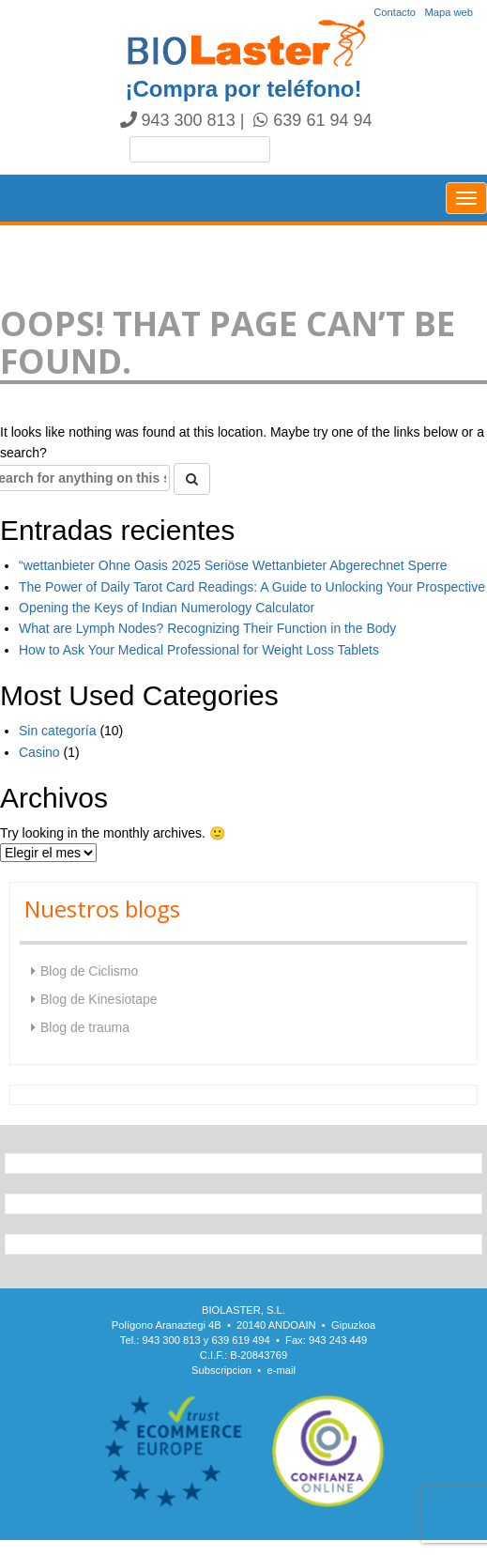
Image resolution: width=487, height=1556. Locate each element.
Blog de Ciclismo (89, 970)
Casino (39, 752)
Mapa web (448, 12)
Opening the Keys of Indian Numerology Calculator (166, 607)
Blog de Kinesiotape (99, 999)
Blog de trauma (84, 1027)
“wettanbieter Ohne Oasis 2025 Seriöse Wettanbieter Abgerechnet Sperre (233, 565)
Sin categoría (58, 730)
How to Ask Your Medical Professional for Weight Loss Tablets (199, 649)
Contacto (394, 12)
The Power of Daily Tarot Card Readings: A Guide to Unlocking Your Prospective (252, 586)
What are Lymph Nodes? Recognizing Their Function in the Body (207, 628)
